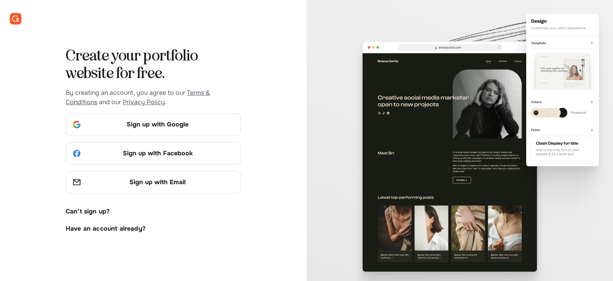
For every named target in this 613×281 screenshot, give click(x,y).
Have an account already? (105, 228)
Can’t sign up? (87, 211)
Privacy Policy (144, 102)
